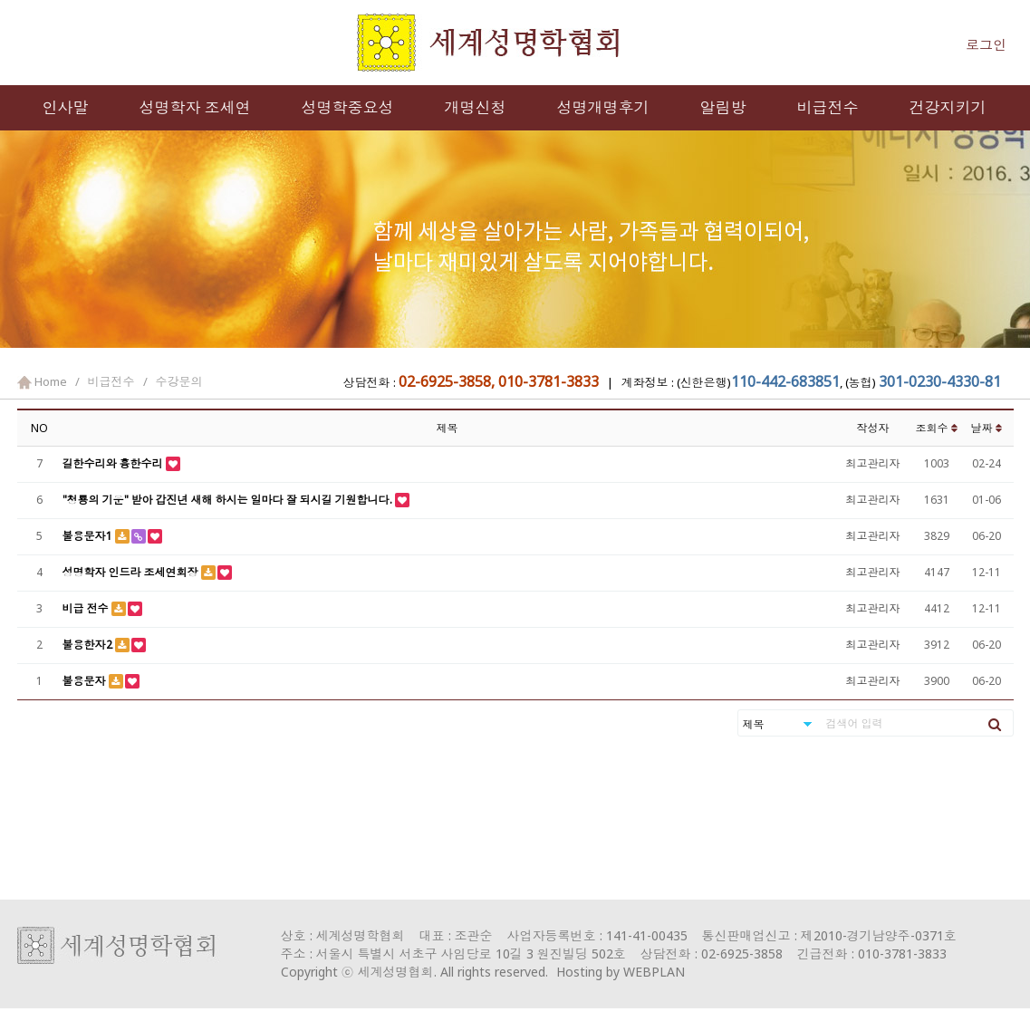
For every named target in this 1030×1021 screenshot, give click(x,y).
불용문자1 (89, 536)
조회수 (937, 428)
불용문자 (86, 681)
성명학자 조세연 (195, 107)
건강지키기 (948, 107)
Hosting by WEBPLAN (620, 971)
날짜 (986, 428)
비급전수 (828, 107)
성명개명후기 (603, 107)
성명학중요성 (348, 107)
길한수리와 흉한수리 (114, 463)
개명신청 (475, 107)
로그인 (986, 44)
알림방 (723, 107)
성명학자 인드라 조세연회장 (132, 572)
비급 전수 (87, 608)
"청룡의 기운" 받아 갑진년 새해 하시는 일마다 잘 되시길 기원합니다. (229, 499)
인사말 (66, 107)
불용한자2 (89, 644)
